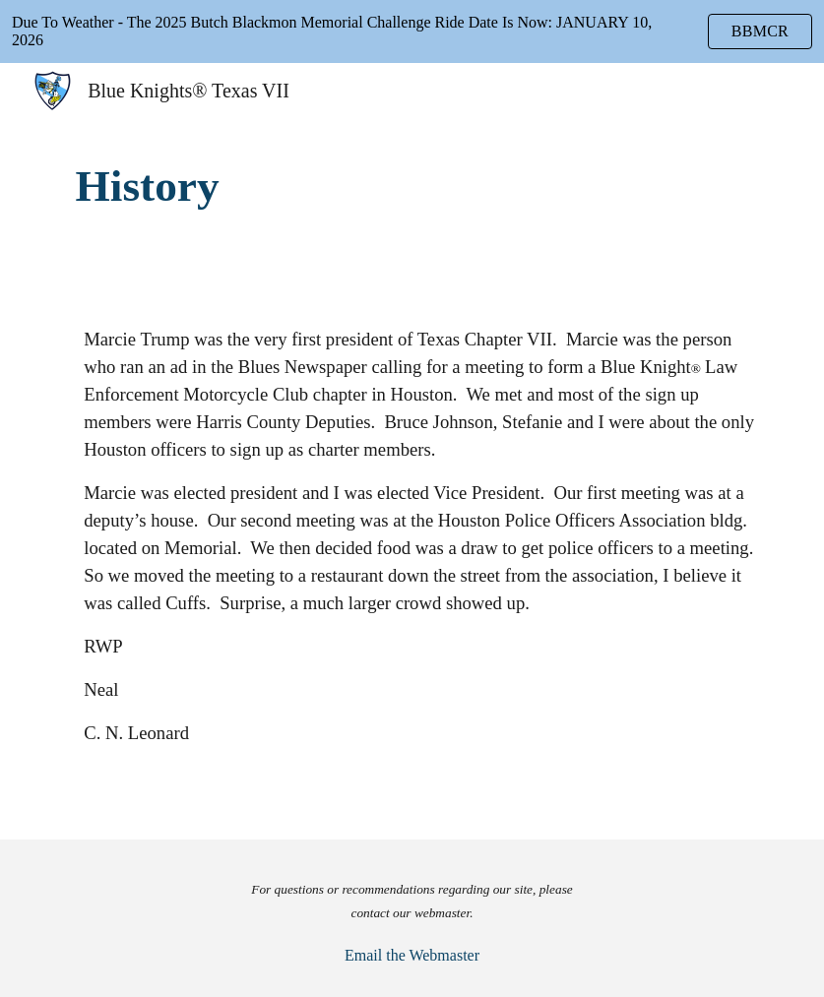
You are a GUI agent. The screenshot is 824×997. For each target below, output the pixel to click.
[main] (412, 186)
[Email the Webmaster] (412, 955)
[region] (412, 31)
